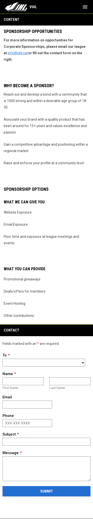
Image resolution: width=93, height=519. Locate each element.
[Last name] (70, 381)
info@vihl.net (18, 53)
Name (7, 374)
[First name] (23, 381)
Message (10, 453)
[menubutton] (85, 7)
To (4, 355)
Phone (8, 415)
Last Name (57, 388)
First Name (10, 388)
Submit (46, 491)
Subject (9, 434)
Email (7, 397)
